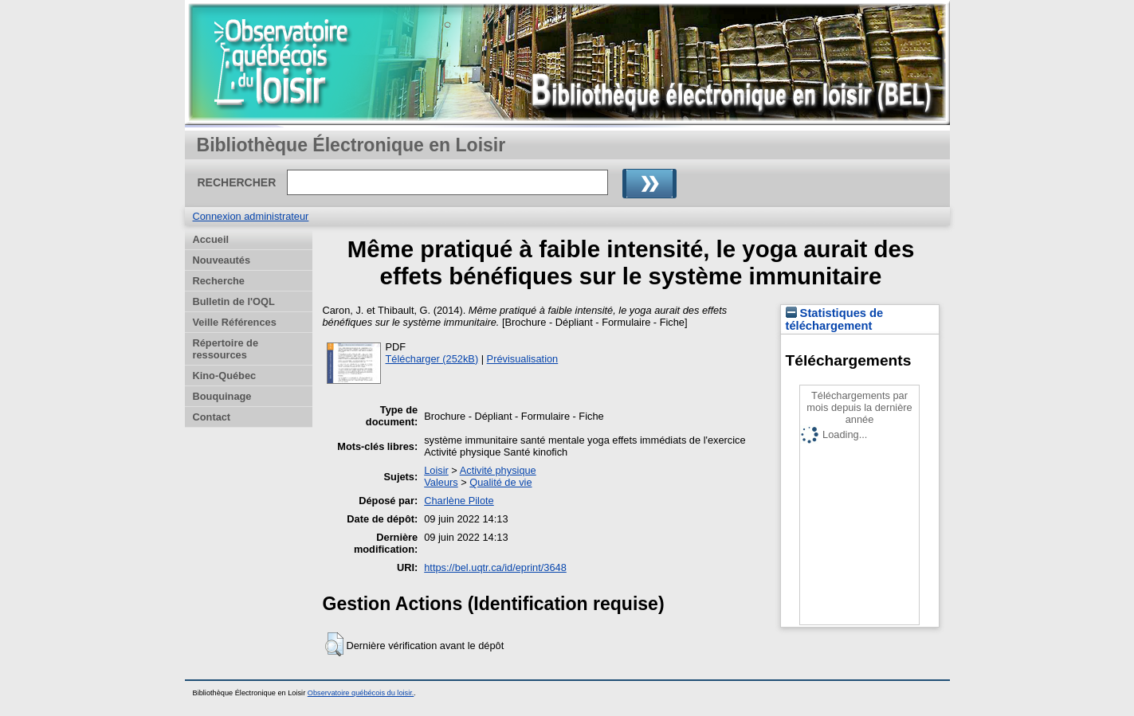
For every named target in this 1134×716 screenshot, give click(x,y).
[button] (334, 644)
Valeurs (440, 482)
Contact (212, 417)
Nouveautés (222, 260)
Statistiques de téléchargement (835, 319)
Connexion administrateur (251, 216)
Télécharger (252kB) (432, 359)
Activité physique (498, 470)
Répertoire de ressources (226, 349)
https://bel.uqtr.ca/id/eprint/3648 (495, 567)
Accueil (211, 239)
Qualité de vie (500, 482)
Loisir (436, 470)
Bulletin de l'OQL (234, 301)
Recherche (219, 281)
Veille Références (235, 322)
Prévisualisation (523, 359)
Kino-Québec (225, 375)
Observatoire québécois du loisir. (361, 693)
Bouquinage (222, 396)
